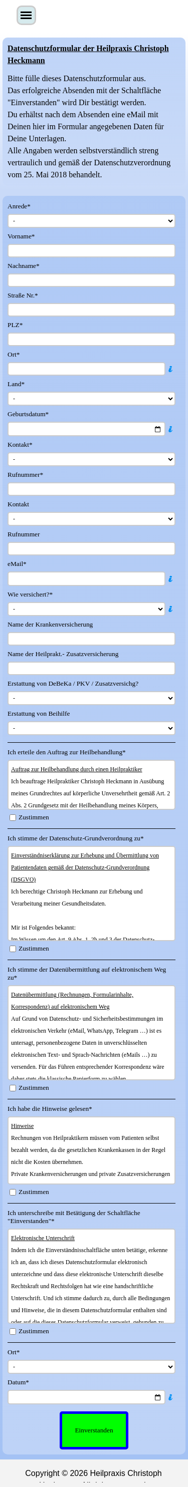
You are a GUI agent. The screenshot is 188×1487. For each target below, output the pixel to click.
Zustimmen (34, 817)
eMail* (17, 563)
